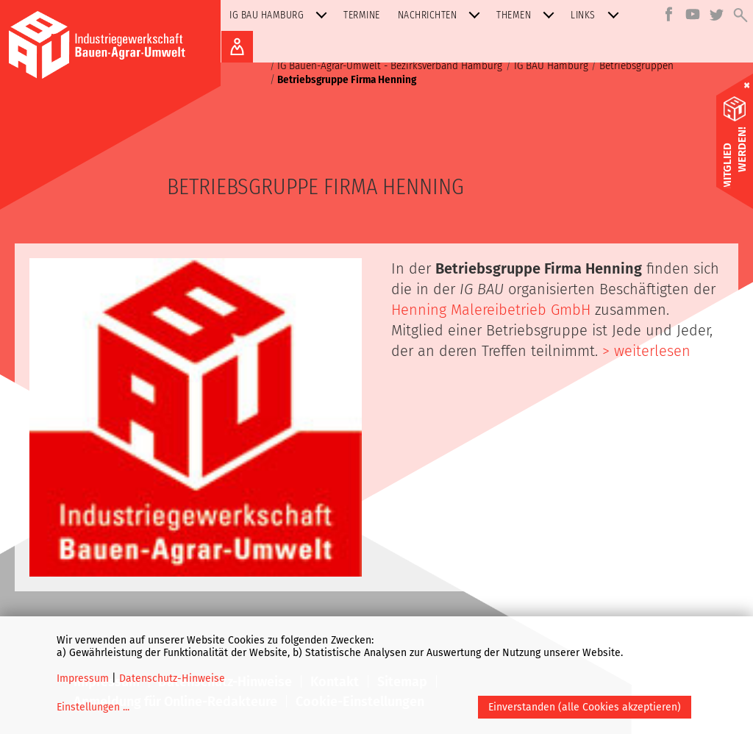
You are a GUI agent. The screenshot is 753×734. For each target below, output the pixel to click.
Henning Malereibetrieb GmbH (493, 309)
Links (598, 15)
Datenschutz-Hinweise (172, 678)
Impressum (83, 678)
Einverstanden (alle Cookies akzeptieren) (584, 707)
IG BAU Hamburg (281, 15)
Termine (361, 15)
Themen (528, 15)
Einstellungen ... (93, 707)
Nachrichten (442, 15)
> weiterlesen (646, 351)
